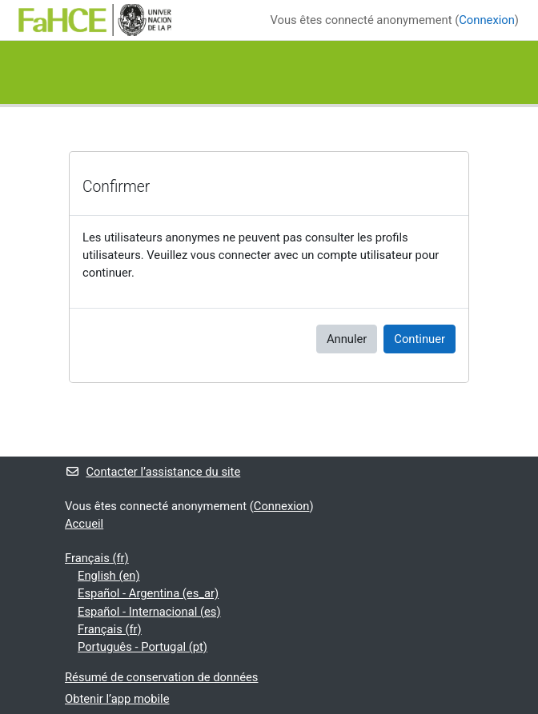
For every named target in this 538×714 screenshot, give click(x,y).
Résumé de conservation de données (161, 677)
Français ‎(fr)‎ (97, 558)
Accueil (84, 524)
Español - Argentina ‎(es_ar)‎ (148, 593)
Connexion (487, 20)
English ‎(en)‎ (109, 575)
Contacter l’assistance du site (152, 472)
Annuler (347, 339)
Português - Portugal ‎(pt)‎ (142, 647)
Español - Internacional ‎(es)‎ (149, 611)
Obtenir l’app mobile (117, 699)
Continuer (419, 339)
